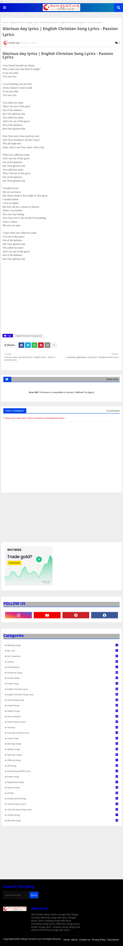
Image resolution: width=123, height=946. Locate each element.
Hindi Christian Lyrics (62, 721)
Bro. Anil (62, 650)
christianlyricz (62, 667)
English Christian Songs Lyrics (24, 22)
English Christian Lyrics (62, 689)
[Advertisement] (61, 519)
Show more (112, 379)
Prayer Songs (62, 776)
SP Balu (62, 793)
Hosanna (62, 727)
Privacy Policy (99, 939)
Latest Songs (62, 738)
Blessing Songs (62, 645)
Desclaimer (113, 939)
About (74, 939)
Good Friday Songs (62, 700)
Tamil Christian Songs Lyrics (62, 809)
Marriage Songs (62, 743)
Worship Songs (62, 820)
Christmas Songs (62, 672)
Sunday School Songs (62, 798)
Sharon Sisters (62, 787)
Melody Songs (62, 749)
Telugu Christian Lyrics (32, 938)
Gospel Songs (62, 705)
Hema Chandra (62, 716)
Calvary (62, 661)
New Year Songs (62, 754)
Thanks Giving (62, 815)
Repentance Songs (62, 782)
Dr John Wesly (62, 678)
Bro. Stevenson (62, 656)
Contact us (84, 939)
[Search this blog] (17, 895)
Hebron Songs (62, 711)
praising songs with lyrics (62, 771)
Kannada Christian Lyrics (62, 732)
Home (5, 22)
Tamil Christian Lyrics (62, 804)
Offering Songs (62, 760)
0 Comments (113, 410)
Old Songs (62, 765)
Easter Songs (62, 683)
